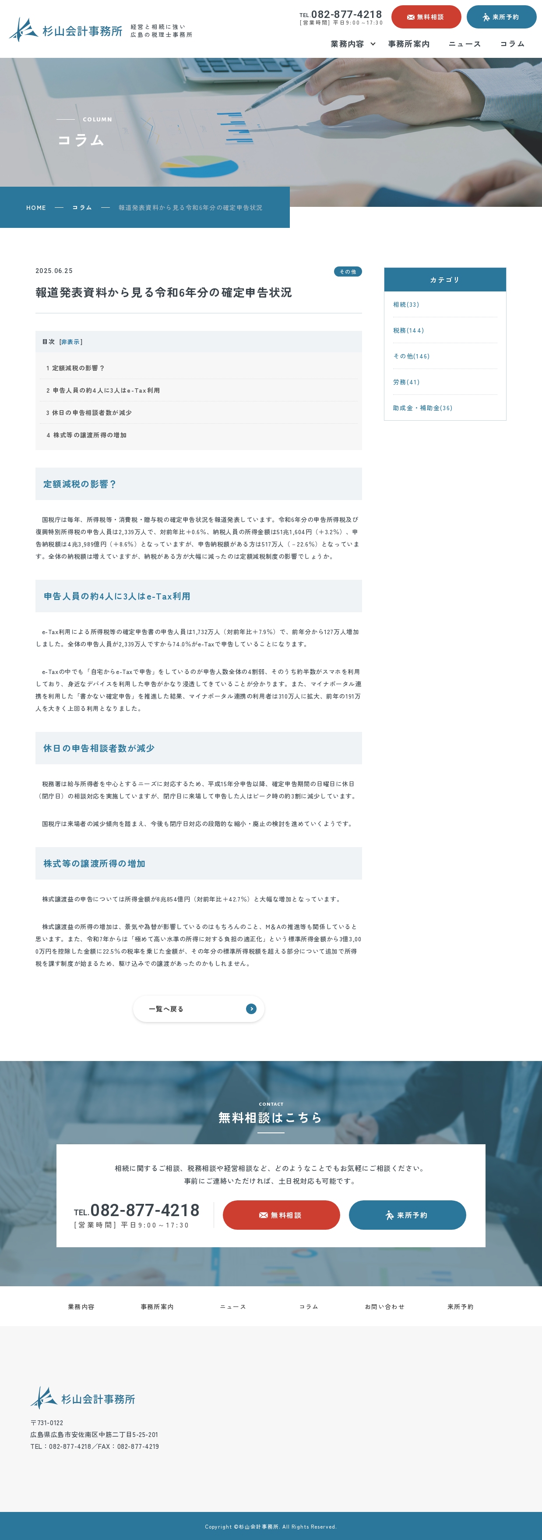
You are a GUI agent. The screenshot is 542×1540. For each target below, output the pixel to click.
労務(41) (406, 382)
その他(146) (411, 356)
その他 (348, 271)
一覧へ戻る (203, 1009)
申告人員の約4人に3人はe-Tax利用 (103, 390)
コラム (82, 207)
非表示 (70, 341)
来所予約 (460, 1306)
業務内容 (81, 1306)
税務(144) (408, 330)
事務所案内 (157, 1306)
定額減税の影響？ (76, 367)
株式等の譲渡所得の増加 (86, 434)
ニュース (233, 1306)
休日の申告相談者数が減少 (89, 412)
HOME (36, 207)
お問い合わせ (385, 1306)
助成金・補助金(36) (423, 408)
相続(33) (406, 304)
